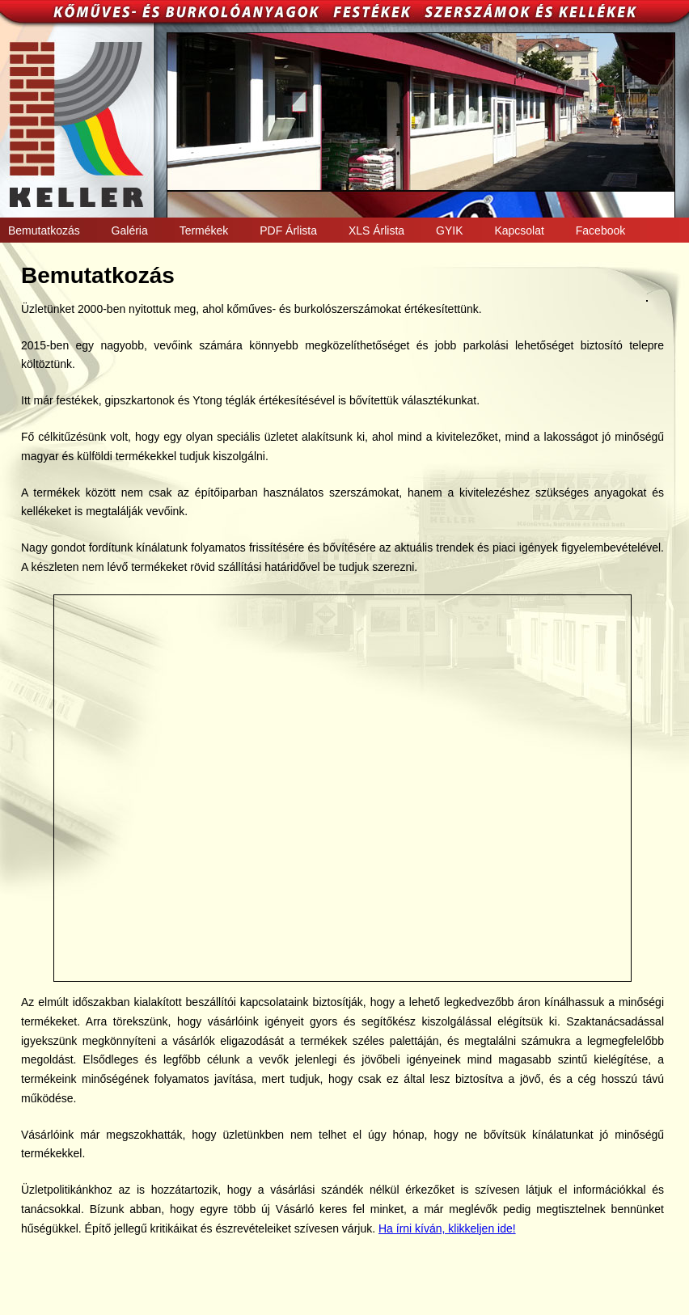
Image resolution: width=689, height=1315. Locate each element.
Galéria (130, 230)
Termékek (204, 230)
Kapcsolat (518, 230)
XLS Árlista (376, 230)
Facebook (600, 230)
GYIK (449, 230)
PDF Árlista (288, 230)
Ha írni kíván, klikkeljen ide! (447, 1228)
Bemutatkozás (44, 230)
